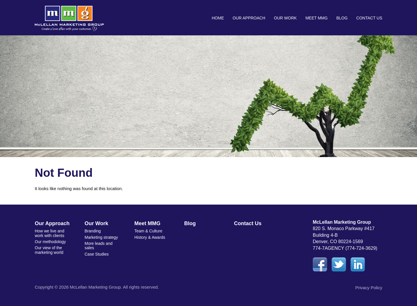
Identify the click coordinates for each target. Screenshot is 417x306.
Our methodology (50, 241)
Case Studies (97, 254)
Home (218, 18)
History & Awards (149, 237)
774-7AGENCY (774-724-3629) (345, 248)
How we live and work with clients (49, 233)
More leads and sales (99, 245)
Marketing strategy (101, 237)
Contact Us (369, 18)
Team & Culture (148, 231)
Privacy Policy (368, 287)
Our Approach (249, 18)
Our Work (285, 18)
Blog (342, 18)
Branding (93, 231)
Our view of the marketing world (49, 249)
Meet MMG (317, 18)
